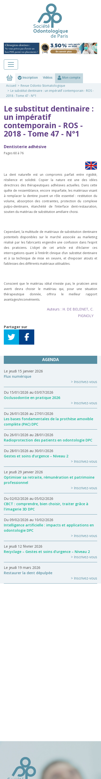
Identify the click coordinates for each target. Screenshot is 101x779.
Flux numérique (17, 376)
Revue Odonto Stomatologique (43, 85)
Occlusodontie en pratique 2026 (32, 397)
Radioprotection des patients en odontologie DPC (48, 440)
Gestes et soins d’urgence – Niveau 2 (36, 456)
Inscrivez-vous (85, 381)
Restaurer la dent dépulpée (28, 572)
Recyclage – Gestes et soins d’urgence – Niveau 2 (47, 551)
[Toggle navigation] (11, 64)
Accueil (11, 85)
